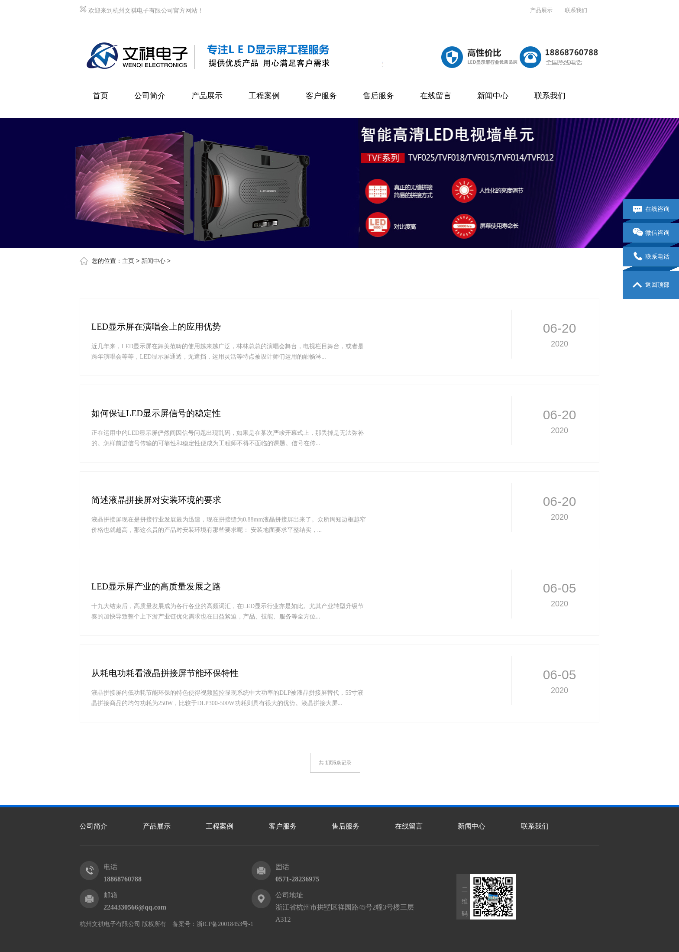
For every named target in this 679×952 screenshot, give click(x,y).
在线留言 (435, 95)
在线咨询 (651, 209)
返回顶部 (651, 285)
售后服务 (378, 95)
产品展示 (541, 10)
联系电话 (651, 257)
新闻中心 (492, 95)
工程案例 (264, 95)
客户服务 (321, 95)
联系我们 (576, 10)
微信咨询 (651, 233)
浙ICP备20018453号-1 (225, 924)
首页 (100, 95)
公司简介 (149, 95)
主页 (128, 260)
